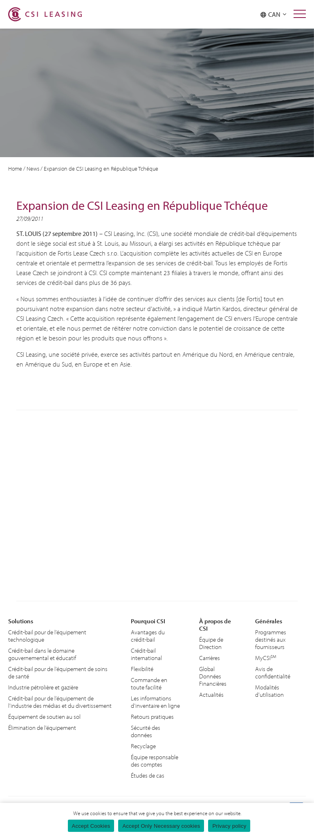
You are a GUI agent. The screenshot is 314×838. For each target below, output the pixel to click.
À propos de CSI (215, 624)
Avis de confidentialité (272, 672)
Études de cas (147, 775)
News (33, 168)
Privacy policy (229, 826)
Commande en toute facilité (149, 683)
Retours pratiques (152, 716)
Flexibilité (142, 669)
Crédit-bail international (146, 654)
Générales (268, 621)
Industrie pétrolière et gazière (43, 687)
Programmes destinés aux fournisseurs (270, 639)
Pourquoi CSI (148, 621)
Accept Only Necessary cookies (161, 826)
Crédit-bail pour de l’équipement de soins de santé (58, 672)
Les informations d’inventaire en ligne (155, 701)
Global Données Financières (213, 676)
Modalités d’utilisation (269, 690)
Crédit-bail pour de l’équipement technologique (47, 635)
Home (15, 168)
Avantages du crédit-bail (148, 635)
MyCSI (265, 658)
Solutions (20, 621)
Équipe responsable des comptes (154, 760)
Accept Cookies (91, 826)
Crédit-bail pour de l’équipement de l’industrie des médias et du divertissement (60, 701)
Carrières (209, 658)
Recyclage (143, 746)
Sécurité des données (145, 731)
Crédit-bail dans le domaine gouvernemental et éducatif (42, 654)
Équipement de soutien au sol (44, 716)
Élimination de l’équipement (42, 727)
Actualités (211, 694)
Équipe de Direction (211, 643)
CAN (273, 14)
